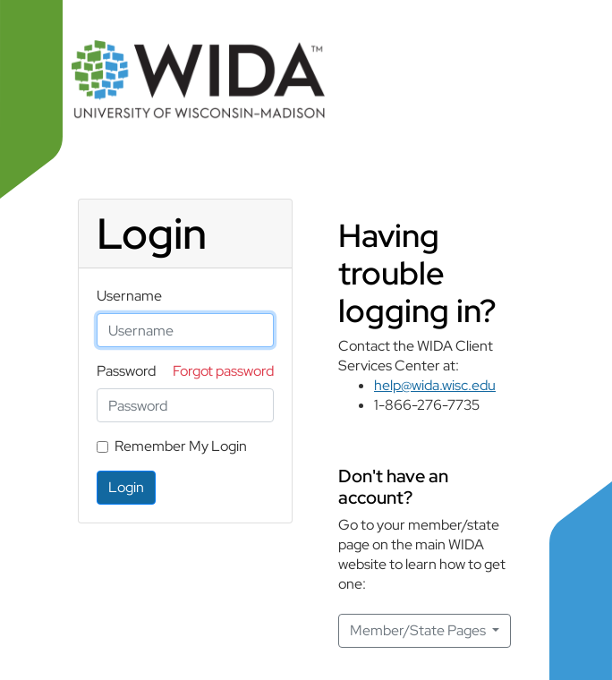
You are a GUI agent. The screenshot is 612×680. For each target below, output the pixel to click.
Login (126, 487)
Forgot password (223, 370)
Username (129, 295)
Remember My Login (181, 446)
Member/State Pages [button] (419, 630)
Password (126, 370)
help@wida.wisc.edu (435, 385)
